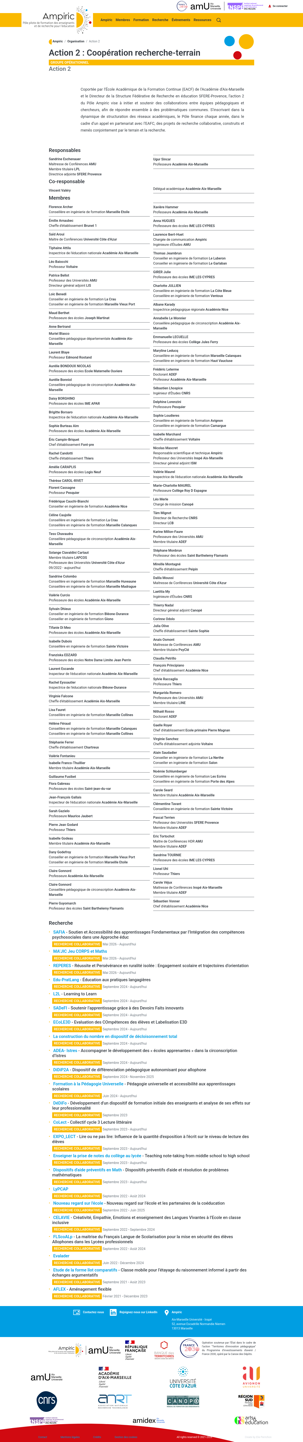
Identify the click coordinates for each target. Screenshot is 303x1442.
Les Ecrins (218, 776)
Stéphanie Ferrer (61, 742)
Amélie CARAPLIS (62, 467)
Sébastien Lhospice (168, 388)
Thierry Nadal (163, 605)
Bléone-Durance (117, 613)
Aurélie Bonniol (60, 379)
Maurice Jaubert (80, 816)
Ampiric (107, 19)
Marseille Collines (119, 714)
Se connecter (280, 6)
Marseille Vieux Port (120, 304)
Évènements (181, 19)
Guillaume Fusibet (62, 776)
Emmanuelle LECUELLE (170, 337)
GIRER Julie (162, 272)
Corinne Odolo (164, 619)
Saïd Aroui (56, 234)
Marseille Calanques (121, 525)
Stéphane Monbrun (167, 550)
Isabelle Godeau (61, 838)
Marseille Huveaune (121, 581)
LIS (88, 285)
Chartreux (91, 747)
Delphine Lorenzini (167, 401)
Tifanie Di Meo (60, 627)
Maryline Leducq (165, 350)
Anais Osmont (163, 639)
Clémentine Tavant (167, 803)
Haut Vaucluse (222, 360)
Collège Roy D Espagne (189, 490)
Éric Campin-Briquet (64, 439)
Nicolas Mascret (165, 448)
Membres (123, 19)
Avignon (217, 420)
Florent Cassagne (62, 487)
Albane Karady (164, 304)
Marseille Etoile (117, 212)
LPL (77, 169)
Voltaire (72, 266)
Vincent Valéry (60, 190)
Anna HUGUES (164, 220)
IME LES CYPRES (202, 225)
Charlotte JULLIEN (167, 285)
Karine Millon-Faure (168, 531)
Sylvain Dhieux (60, 608)
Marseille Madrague (121, 586)
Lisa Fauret (57, 709)
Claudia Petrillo (164, 658)
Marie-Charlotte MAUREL (172, 485)
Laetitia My (161, 591)
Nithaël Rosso (163, 711)
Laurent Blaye (59, 352)
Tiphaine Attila (60, 248)
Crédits (97, 1436)
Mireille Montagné (167, 564)
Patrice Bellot (59, 275)
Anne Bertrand (59, 326)
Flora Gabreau (59, 783)
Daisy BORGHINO (62, 398)
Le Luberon (217, 258)
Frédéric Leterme (166, 369)
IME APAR (92, 403)
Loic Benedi (57, 294)
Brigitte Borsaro (61, 412)
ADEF (173, 374)
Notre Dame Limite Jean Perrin (108, 660)
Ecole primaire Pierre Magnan (207, 730)
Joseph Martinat (97, 318)
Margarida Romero (167, 692)
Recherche (161, 19)
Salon (213, 762)
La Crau (110, 299)
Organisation (75, 41)
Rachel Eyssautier (62, 682)
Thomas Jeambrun (167, 253)
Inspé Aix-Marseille (208, 458)
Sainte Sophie (198, 631)
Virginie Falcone (61, 696)
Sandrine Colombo (63, 576)
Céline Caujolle (60, 515)
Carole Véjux (162, 882)
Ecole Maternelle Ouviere (103, 371)
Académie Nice (116, 506)
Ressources (203, 19)
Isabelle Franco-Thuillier (67, 763)
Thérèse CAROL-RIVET (66, 480)
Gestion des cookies (126, 1436)
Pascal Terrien (164, 817)
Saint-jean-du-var (98, 788)
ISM (194, 463)
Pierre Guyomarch (62, 903)
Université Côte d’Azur (100, 239)
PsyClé (184, 649)
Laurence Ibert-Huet (168, 234)
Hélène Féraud (60, 723)
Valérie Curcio (59, 595)
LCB (170, 523)
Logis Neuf (93, 472)
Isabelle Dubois (60, 641)
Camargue (218, 425)
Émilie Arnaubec (61, 220)
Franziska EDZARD (63, 655)
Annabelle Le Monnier (169, 318)
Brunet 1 (90, 225)
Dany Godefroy (60, 852)
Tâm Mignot (162, 513)
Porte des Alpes (223, 781)
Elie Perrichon (263, 1436)
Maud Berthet (59, 312)
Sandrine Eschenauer (65, 159)
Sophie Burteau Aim (64, 425)
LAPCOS (80, 557)
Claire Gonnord (60, 870)
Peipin (193, 569)
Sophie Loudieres (166, 415)
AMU (92, 164)
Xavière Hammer (165, 207)
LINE (182, 702)
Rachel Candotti (61, 453)
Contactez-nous (93, 1311)
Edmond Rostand (79, 357)
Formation (141, 19)
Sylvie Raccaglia (165, 679)
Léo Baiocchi (58, 261)
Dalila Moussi (163, 577)
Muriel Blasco (59, 333)
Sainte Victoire (117, 646)
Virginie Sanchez (165, 738)
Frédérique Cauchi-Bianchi (69, 501)
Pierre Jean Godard (63, 824)
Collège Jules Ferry (203, 342)
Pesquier (73, 492)
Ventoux (217, 295)
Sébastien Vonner (166, 901)
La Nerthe (216, 757)
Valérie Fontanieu (62, 756)
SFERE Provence (89, 174)
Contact (42, 1436)
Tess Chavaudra (61, 533)
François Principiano (168, 665)
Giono (109, 619)
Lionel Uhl (160, 868)
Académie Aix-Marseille (190, 164)
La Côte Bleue (221, 290)
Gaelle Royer (162, 725)
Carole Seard (163, 790)
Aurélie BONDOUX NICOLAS (70, 366)
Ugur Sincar (162, 159)
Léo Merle (160, 499)
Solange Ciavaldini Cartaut (69, 552)
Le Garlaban (218, 263)
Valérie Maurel (164, 471)
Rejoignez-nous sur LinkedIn (138, 1311)
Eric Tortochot (163, 836)
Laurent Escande (61, 668)
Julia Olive (161, 626)
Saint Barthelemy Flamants (103, 908)
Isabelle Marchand (167, 434)
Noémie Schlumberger (170, 771)
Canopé (187, 504)
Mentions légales (70, 1436)
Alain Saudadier (165, 752)
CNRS (186, 393)
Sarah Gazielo (59, 811)
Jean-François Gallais (65, 797)
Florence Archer (61, 206)
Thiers (89, 458)
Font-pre (87, 444)
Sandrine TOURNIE (167, 855)
